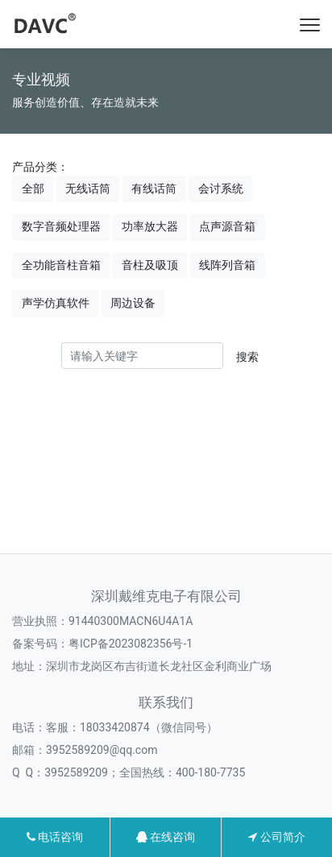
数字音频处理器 (61, 226)
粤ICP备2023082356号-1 (130, 643)
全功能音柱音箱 (61, 265)
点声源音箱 (227, 226)
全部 (33, 188)
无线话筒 (87, 188)
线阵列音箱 (227, 265)
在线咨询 (165, 836)
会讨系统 (220, 188)
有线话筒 (153, 188)
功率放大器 (150, 226)
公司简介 (276, 836)
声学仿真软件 (55, 302)
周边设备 (133, 302)
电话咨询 (55, 836)
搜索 (247, 356)
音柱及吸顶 (150, 265)
